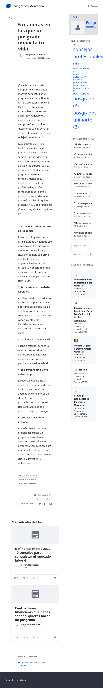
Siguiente (90, 254)
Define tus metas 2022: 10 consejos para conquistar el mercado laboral (33, 554)
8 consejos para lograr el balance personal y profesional (83, 203)
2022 (76, 44)
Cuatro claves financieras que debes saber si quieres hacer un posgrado (32, 614)
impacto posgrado (27, 479)
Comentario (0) (42, 495)
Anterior (77, 254)
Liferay (23, 680)
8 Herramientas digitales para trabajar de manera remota (83, 213)
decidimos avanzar (27, 483)
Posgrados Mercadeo (35, 54)
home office (79, 85)
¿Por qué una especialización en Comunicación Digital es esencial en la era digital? (83, 164)
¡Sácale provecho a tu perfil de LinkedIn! (83, 144)
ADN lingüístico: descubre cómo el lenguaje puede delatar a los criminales (83, 232)
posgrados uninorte (28, 476)
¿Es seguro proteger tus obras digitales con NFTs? (83, 154)
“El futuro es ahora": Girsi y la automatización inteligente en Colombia (83, 173)
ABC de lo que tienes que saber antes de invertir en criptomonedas (83, 223)
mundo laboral (81, 93)
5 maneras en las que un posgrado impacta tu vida (83, 193)
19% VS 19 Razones (83, 183)
